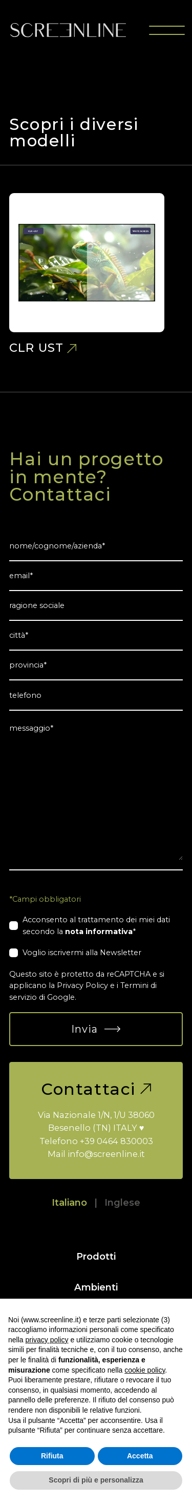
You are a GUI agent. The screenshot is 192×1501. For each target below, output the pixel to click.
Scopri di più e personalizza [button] (96, 1480)
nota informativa (99, 931)
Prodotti (96, 1256)
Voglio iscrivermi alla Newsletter (82, 952)
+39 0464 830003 (116, 1141)
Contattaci (96, 1089)
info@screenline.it (106, 1154)
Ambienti (96, 1287)
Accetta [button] (140, 1456)
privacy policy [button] (46, 1340)
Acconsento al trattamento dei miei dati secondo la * (96, 925)
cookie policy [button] (144, 1370)
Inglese (122, 1202)
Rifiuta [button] (52, 1456)
